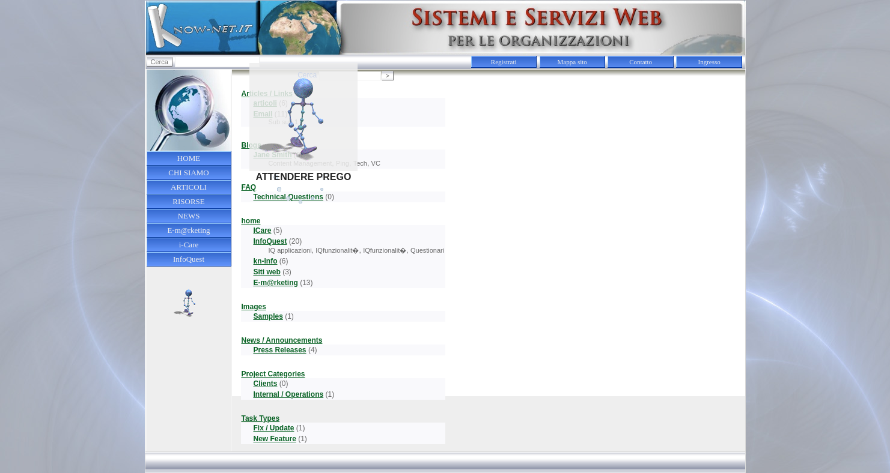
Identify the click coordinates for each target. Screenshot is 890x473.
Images (253, 307)
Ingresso (709, 61)
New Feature (274, 439)
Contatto (640, 61)
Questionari (427, 250)
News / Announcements (281, 340)
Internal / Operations (288, 394)
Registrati (504, 61)
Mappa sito (572, 61)
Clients (265, 383)
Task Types (260, 418)
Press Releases (279, 350)
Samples (267, 316)
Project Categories (273, 374)
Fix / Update (273, 428)
